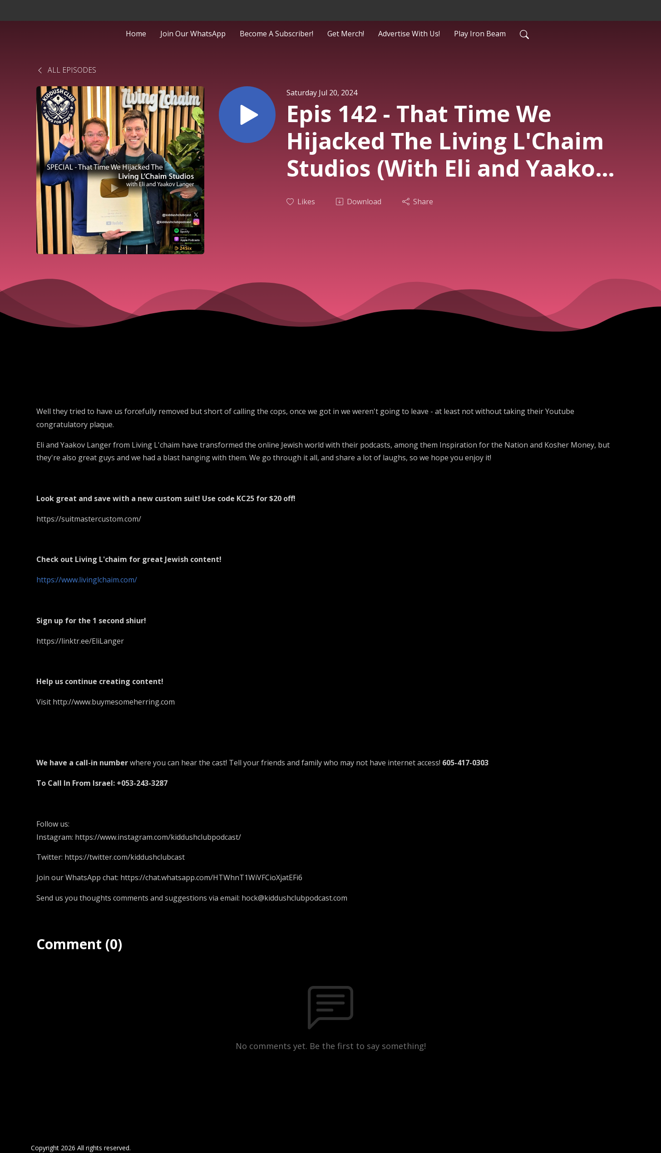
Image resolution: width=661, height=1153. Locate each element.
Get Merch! (345, 34)
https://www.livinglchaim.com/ (86, 580)
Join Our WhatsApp (193, 34)
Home (136, 34)
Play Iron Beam (480, 34)
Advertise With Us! (409, 34)
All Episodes (66, 70)
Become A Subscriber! (276, 34)
